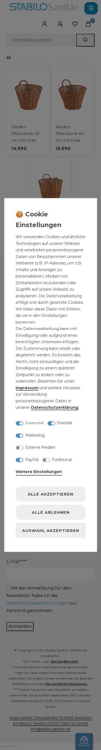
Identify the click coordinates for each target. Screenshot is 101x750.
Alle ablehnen (50, 512)
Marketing (35, 435)
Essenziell (34, 423)
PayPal (32, 459)
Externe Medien (40, 447)
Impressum (27, 387)
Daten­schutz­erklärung (54, 407)
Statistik (64, 423)
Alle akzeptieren (50, 494)
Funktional (62, 459)
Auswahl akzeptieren (50, 530)
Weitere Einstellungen (39, 471)
